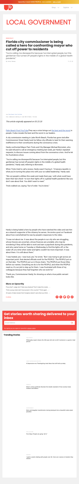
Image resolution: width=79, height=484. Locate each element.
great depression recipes (33, 361)
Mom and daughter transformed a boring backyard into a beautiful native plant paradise (49, 410)
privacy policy (32, 328)
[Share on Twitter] (60, 297)
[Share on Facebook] (57, 297)
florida (8, 297)
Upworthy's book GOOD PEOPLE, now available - (39, 2)
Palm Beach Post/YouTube (15, 114)
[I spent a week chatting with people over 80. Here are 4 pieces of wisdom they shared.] (14, 465)
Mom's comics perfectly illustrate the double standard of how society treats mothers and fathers (48, 387)
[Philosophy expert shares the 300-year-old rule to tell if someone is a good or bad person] (14, 348)
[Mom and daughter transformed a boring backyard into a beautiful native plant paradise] (14, 419)
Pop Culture (29, 431)
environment (30, 407)
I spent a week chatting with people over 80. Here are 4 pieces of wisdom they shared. (49, 457)
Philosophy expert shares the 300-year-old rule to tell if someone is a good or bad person (50, 340)
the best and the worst (61, 130)
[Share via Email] (68, 297)
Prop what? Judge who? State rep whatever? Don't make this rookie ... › (28, 287)
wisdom (28, 454)
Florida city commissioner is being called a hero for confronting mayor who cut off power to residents (39, 45)
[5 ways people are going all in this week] (14, 442)
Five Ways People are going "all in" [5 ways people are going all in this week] (36, 434)
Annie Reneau (12, 61)
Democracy (9, 38)
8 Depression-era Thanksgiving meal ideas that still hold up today (45, 363)
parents (28, 384)
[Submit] (72, 323)
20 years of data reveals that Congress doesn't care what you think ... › (28, 293)
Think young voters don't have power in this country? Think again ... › (27, 290)
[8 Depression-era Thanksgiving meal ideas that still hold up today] (14, 372)
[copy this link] (72, 297)
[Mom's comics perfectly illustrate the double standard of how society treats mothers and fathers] (14, 395)
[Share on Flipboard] (64, 297)
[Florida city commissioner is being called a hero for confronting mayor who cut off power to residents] (39, 88)
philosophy (29, 337)
